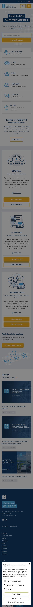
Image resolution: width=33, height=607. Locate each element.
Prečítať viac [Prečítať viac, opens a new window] (6, 578)
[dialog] (16, 583)
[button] (16, 602)
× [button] (29, 564)
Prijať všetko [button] (16, 594)
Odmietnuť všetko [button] (16, 598)
